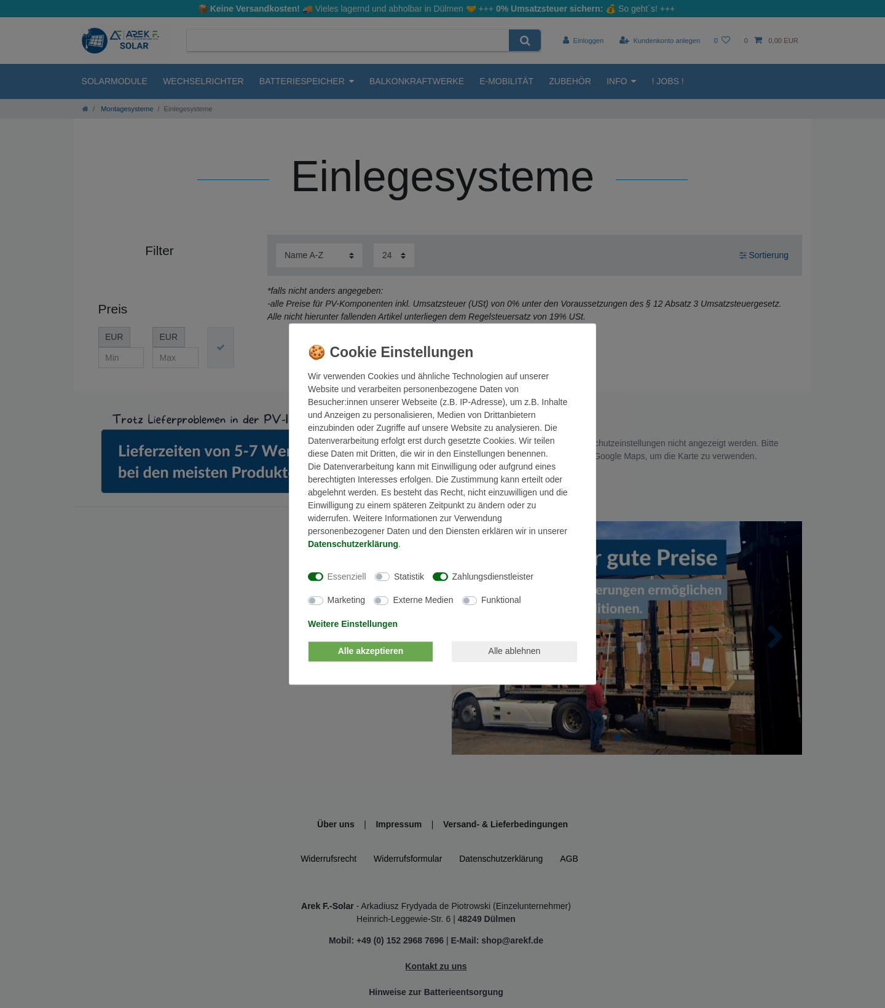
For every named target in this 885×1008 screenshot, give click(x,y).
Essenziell (347, 576)
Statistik (409, 576)
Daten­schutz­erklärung (353, 544)
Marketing (346, 600)
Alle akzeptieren (371, 651)
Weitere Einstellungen (353, 624)
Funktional (501, 600)
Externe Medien (423, 600)
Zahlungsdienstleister (492, 576)
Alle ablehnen (515, 651)
